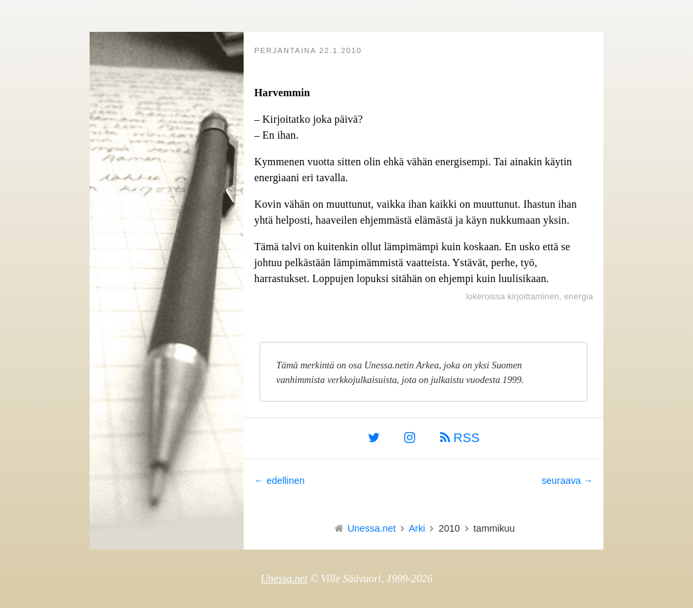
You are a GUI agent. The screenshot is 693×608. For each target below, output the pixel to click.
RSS (460, 438)
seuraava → (567, 480)
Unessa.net (371, 528)
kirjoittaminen (534, 296)
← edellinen (279, 480)
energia (578, 296)
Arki (417, 528)
